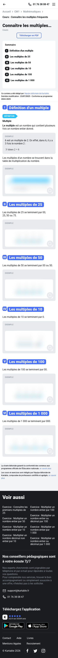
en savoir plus (45, 468)
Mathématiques (32, 11)
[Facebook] (27, 651)
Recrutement (33, 643)
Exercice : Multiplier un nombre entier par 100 (42, 508)
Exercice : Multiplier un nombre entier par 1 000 (42, 529)
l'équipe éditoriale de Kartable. (36, 93)
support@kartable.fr (18, 590)
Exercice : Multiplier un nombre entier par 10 (14, 528)
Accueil (6, 11)
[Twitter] (35, 651)
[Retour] (5, 4)
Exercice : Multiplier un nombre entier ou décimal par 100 (42, 518)
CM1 (16, 11)
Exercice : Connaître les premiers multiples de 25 (15, 510)
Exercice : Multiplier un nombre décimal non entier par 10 (14, 538)
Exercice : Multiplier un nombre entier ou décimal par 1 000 (42, 541)
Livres (30, 638)
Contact (6, 638)
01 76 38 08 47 (41, 4)
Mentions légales (11, 643)
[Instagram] (43, 651)
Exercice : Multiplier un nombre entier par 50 (14, 520)
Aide (19, 638)
